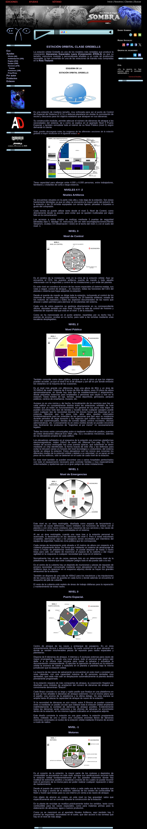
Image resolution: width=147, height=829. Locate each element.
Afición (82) (11, 56)
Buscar (137, 2)
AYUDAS (33, 2)
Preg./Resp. (11, 73)
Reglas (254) (12, 61)
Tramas (10, 68)
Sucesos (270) (13, 66)
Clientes (128, 2)
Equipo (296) (12, 63)
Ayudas (10, 54)
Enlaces (11, 81)
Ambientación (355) (15, 59)
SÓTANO (56, 2)
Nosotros (118, 2)
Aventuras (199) (13, 71)
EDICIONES (12, 2)
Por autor (11, 75)
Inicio (109, 2)
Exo (8, 51)
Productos (12, 78)
